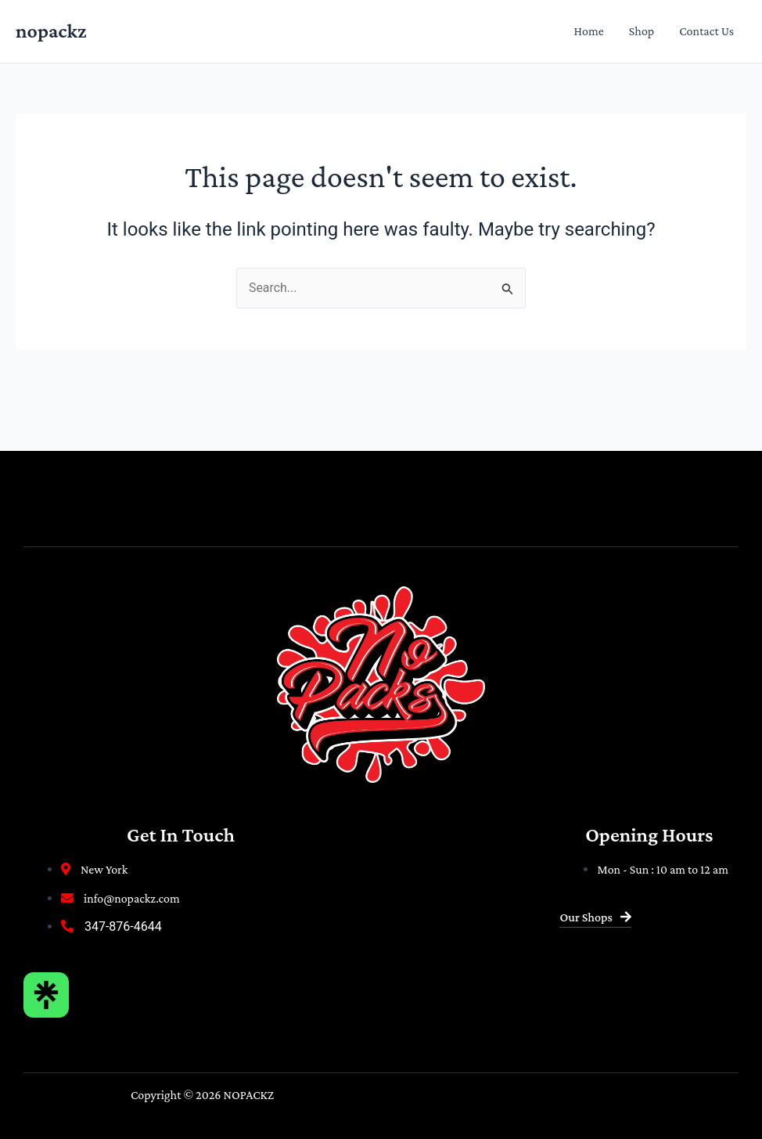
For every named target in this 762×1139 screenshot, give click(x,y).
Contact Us (706, 31)
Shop (641, 31)
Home (589, 31)
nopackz (51, 31)
